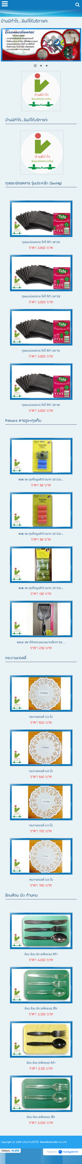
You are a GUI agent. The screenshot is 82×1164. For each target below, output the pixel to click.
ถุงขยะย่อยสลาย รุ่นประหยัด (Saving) (33, 183)
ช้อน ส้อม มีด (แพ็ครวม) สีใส (41, 1008)
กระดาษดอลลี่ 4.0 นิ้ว (41, 771)
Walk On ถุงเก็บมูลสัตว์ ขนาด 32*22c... (40, 479)
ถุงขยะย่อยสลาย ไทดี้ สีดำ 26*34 (41, 351)
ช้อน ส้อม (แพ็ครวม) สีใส (41, 1117)
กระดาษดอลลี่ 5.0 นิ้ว (41, 880)
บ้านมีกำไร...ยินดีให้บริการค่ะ (26, 120)
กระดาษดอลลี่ (15, 658)
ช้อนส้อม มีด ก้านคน (21, 895)
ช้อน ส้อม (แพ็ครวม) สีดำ (41, 1063)
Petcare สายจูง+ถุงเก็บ (23, 421)
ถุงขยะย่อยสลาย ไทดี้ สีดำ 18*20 (41, 242)
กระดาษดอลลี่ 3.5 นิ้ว (41, 717)
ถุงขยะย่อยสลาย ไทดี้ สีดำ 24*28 (41, 296)
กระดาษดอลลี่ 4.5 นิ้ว (41, 825)
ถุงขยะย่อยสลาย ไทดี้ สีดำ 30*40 (41, 405)
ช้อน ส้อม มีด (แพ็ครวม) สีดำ (41, 954)
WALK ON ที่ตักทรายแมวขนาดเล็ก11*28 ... (41, 642)
